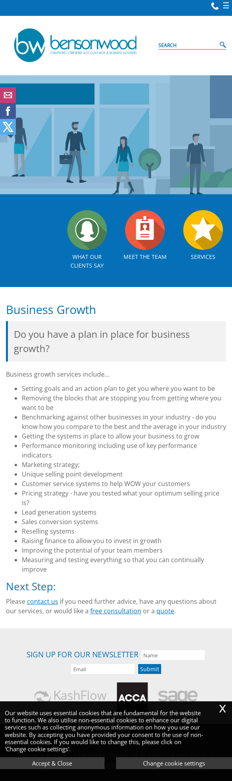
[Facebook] (8, 116)
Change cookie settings (174, 763)
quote (165, 611)
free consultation (115, 611)
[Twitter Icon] (8, 132)
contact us (42, 601)
